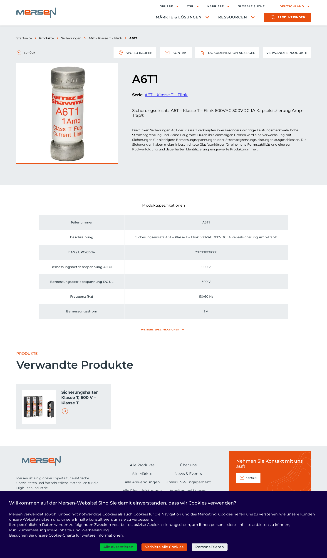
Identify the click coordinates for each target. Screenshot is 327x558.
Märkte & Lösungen (179, 17)
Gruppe (166, 6)
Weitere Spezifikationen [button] (160, 329)
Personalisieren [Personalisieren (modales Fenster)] (209, 547)
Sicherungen (71, 38)
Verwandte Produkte (286, 53)
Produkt (291, 17)
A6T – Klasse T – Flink (105, 38)
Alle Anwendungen (142, 482)
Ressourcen (232, 17)
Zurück (29, 52)
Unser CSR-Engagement (188, 482)
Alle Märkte (142, 474)
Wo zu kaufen (135, 52)
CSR (190, 6)
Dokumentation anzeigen (227, 52)
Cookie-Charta (62, 535)
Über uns (188, 465)
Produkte (46, 38)
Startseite (24, 38)
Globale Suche (251, 6)
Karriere (215, 6)
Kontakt (176, 52)
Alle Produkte (142, 465)
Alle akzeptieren (118, 547)
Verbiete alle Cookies (164, 547)
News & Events (188, 474)
